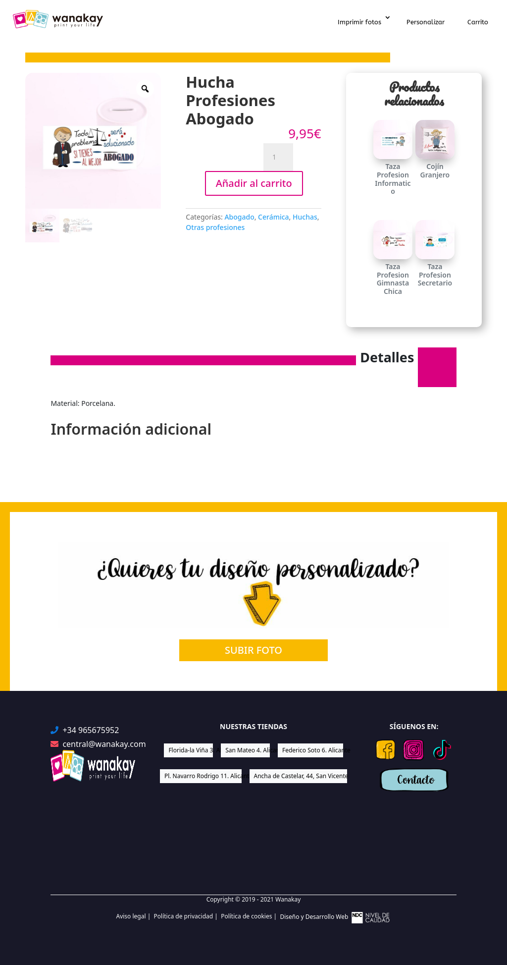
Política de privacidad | (187, 916)
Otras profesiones (215, 227)
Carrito (477, 22)
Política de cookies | (250, 916)
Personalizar (425, 22)
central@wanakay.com (104, 744)
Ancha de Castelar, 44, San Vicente (301, 776)
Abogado (239, 217)
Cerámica (273, 217)
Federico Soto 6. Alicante (312, 750)
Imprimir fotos (359, 22)
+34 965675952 (90, 730)
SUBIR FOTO (253, 650)
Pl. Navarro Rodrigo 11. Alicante (203, 776)
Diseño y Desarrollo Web (335, 917)
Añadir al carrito (254, 183)
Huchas (305, 217)
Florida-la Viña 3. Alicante (190, 750)
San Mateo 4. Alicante (247, 750)
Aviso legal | (134, 916)
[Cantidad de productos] (278, 157)
